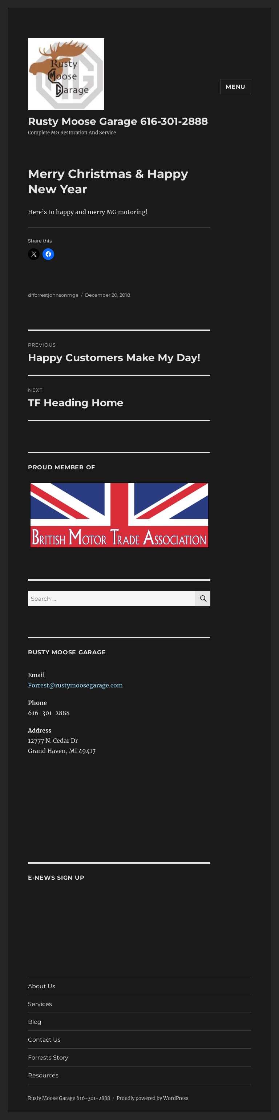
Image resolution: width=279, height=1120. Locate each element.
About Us (41, 986)
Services (40, 1004)
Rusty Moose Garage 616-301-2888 (118, 121)
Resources (43, 1075)
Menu (236, 86)
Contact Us (44, 1039)
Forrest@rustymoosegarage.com (75, 685)
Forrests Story (48, 1057)
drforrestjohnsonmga (53, 295)
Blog (34, 1021)
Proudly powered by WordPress (153, 1098)
